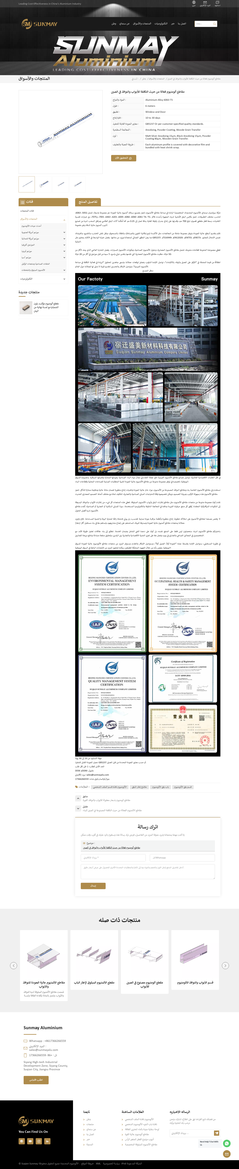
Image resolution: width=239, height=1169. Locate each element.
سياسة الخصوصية (111, 1163)
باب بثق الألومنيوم (160, 787)
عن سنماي (124, 23)
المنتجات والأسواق (142, 23)
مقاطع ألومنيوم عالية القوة (137, 1134)
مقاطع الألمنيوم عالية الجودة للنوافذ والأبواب (44, 985)
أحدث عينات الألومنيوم (31, 226)
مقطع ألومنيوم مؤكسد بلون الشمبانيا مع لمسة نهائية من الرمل (46, 307)
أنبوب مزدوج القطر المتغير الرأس (139, 1139)
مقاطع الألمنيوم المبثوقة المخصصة (141, 1144)
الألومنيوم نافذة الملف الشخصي (139, 1119)
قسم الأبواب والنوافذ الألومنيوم (195, 983)
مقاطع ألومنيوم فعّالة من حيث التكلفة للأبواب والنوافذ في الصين (111, 847)
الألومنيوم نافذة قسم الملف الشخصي (110, 787)
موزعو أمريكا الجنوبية (30, 232)
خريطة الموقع (87, 1163)
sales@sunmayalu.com (97, 775)
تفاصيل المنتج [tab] (88, 202)
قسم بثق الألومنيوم (182, 787)
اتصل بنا (182, 23)
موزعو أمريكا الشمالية (30, 239)
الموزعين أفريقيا (28, 245)
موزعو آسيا (26, 257)
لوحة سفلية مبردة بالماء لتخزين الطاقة (142, 1129)
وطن (114, 23)
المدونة (89, 1144)
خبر (173, 23)
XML (98, 1163)
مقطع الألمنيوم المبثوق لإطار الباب (94, 983)
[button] (225, 965)
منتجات (90, 1124)
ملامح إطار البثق (139, 787)
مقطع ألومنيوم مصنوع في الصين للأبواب (145, 985)
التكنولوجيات (161, 23)
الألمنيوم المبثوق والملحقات (33, 270)
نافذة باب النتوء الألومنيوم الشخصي (141, 1124)
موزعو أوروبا (27, 251)
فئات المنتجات (27, 211)
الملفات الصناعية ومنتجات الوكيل (36, 264)
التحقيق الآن (121, 158)
